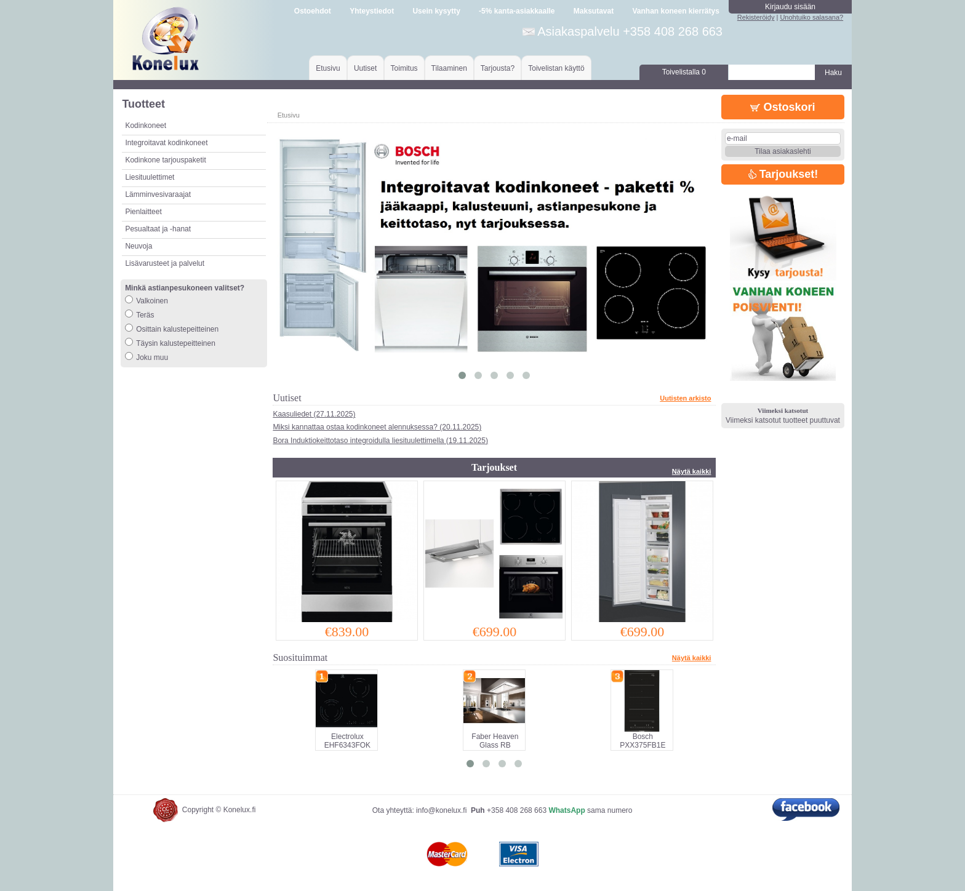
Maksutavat (594, 11)
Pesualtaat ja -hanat (158, 229)
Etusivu (328, 68)
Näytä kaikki (691, 471)
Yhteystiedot (372, 11)
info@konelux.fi (441, 810)
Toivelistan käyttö (556, 68)
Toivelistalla (684, 72)
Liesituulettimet (149, 177)
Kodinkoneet (145, 125)
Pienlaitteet (143, 211)
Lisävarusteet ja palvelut (164, 263)
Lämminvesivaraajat (158, 194)
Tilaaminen (449, 68)
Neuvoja (138, 246)
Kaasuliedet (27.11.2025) (314, 414)
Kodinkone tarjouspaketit (165, 160)
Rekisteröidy (756, 17)
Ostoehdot (312, 11)
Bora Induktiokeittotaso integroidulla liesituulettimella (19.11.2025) (380, 440)
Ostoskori (782, 107)
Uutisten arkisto (685, 398)
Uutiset (365, 68)
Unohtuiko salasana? (811, 17)
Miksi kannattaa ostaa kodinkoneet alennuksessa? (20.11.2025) (377, 427)
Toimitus (404, 68)
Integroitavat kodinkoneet (166, 142)
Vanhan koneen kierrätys (675, 11)
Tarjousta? (498, 68)
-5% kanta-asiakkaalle (517, 11)
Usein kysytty (436, 11)
